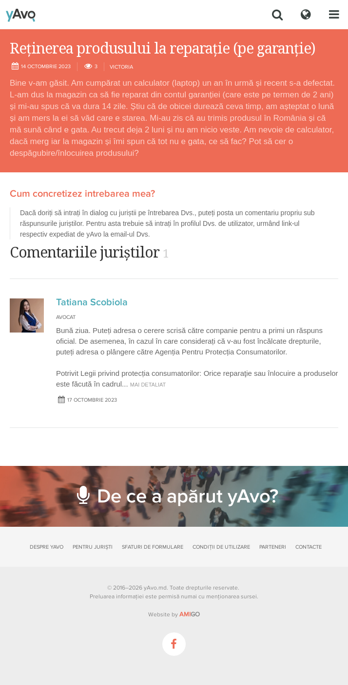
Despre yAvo (46, 547)
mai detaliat (148, 385)
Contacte (308, 547)
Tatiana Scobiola (92, 302)
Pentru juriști (93, 547)
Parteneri (272, 547)
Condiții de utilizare (221, 547)
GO (189, 614)
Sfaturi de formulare (152, 547)
